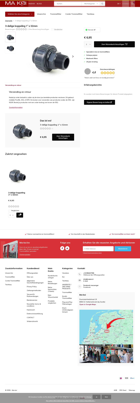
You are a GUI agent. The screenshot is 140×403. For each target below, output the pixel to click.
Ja (96, 397)
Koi (63, 280)
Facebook (62, 251)
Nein (106, 397)
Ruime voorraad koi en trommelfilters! (40, 237)
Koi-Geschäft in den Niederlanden (83, 237)
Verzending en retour (13, 88)
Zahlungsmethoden (34, 294)
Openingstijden (24, 258)
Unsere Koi (41, 17)
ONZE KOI (31, 10)
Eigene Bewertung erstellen (99, 105)
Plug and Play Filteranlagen (67, 306)
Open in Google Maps (87, 308)
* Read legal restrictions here (92, 256)
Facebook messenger (91, 289)
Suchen (102, 10)
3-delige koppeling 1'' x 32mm (16, 197)
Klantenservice (32, 303)
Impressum (31, 313)
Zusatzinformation (16, 111)
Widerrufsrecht (32, 325)
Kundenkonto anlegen (53, 280)
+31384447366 (88, 276)
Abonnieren (122, 252)
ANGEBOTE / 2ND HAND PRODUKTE (66, 290)
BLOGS (39, 10)
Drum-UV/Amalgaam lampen (67, 313)
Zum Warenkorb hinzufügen (63, 140)
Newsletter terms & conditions (34, 308)
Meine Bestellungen (52, 286)
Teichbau (90, 17)
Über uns (30, 280)
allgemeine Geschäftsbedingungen (35, 285)
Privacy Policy (32, 290)
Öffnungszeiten (32, 276)
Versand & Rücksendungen (32, 298)
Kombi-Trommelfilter (67, 300)
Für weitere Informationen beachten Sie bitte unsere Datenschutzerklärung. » (70, 401)
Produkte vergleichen (52, 305)
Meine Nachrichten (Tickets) (52, 292)
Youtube (67, 251)
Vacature (65, 276)
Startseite (8, 24)
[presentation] (73, 59)
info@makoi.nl (88, 282)
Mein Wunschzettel (53, 299)
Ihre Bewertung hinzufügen (39, 32)
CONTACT (30, 321)
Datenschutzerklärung (35, 317)
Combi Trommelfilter (73, 17)
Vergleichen (13, 214)
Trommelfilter (55, 17)
